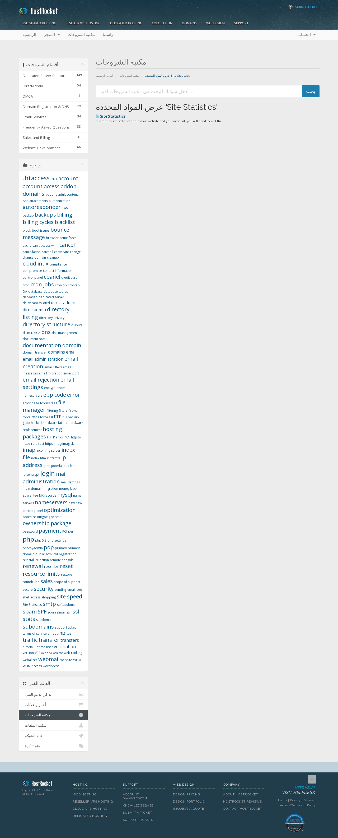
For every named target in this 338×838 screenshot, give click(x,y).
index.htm (38, 458)
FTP (58, 417)
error (73, 394)
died (46, 303)
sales (46, 581)
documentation (42, 345)
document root (34, 339)
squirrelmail (56, 612)
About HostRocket (240, 794)
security (44, 588)
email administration (43, 359)
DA (25, 291)
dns (46, 332)
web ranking (73, 653)
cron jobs (42, 284)
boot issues (40, 230)
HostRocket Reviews (242, 801)
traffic (30, 639)
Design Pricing (186, 794)
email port (71, 373)
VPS (37, 653)
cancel (67, 244)
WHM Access (32, 666)
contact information (58, 270)
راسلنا (108, 34)
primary (61, 548)
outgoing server (49, 517)
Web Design (215, 23)
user (49, 647)
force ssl (46, 417)
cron (26, 285)
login (47, 473)
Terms (282, 800)
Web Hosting (85, 794)
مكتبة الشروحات (81, 34)
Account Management (135, 796)
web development (52, 653)
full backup (71, 417)
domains (56, 352)
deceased (30, 297)
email (71, 352)
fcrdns (45, 403)
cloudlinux (35, 263)
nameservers (51, 502)
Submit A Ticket (137, 812)
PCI (64, 531)
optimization (60, 510)
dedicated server (51, 297)
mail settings (70, 482)
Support (241, 23)
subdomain (44, 619)
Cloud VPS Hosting (90, 808)
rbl (56, 554)
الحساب (306, 34)
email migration (50, 373)
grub (26, 422)
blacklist (65, 222)
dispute (77, 325)
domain (71, 345)
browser (52, 238)
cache (27, 245)
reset (66, 566)
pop (49, 547)
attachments (38, 201)
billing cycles (38, 222)
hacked (36, 422)
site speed (69, 596)
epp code (54, 394)
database (35, 291)
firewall (73, 410)
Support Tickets (138, 820)
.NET (54, 179)
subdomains (38, 626)
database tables (56, 291)
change (75, 252)
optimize (29, 517)
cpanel (52, 276)
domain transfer (35, 352)
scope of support (67, 582)
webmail (48, 659)
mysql (64, 494)
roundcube (31, 582)
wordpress (51, 666)
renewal (33, 566)
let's (66, 466)
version (28, 653)
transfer (49, 639)
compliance (58, 264)
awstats (67, 207)
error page (31, 403)
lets (72, 466)
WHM (77, 660)
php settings (57, 540)
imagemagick (64, 443)
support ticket (65, 627)
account (68, 178)
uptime (40, 647)
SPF (42, 611)
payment (50, 530)
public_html (44, 554)
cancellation (32, 252)
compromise (32, 270)
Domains (189, 23)
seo (79, 589)
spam (30, 611)
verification (65, 646)
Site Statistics (110, 116)
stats (29, 618)
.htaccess (36, 177)
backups (45, 214)
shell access (31, 597)
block (27, 230)
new (72, 503)
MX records (47, 495)
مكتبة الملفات (53, 725)
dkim (26, 333)
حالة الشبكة (53, 735)
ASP (25, 201)
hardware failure (55, 422)
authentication (59, 201)
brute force (68, 238)
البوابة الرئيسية (105, 75)
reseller (51, 566)
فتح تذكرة (53, 746)
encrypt (49, 388)
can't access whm (45, 245)
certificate (61, 252)
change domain (34, 257)
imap (29, 449)
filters (63, 410)
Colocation (162, 23)
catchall (47, 252)
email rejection (41, 379)
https (49, 443)
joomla (56, 466)
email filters (53, 367)
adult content (68, 194)
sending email (65, 589)
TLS (62, 633)
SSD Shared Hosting (39, 23)
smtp (49, 603)
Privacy (295, 800)
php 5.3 (40, 540)
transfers (69, 640)
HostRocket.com (43, 784)
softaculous (65, 604)
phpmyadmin (33, 548)
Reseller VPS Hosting (83, 23)
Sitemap (310, 800)
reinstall (29, 560)
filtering (52, 410)
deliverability (32, 303)
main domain (33, 488)
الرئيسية (29, 34)
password (30, 531)
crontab (74, 285)
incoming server (48, 450)
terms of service (35, 633)
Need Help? (294, 790)
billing (64, 214)
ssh (69, 612)
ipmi (47, 466)
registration (67, 554)
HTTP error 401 (58, 437)
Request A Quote (188, 808)
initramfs (53, 458)
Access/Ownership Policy (298, 805)
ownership (36, 523)
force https (31, 417)
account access (41, 186)
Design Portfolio (189, 801)
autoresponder (42, 206)
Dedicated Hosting (126, 23)
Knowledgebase (138, 805)
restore (66, 574)
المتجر (52, 34)
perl (71, 531)
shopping (48, 597)
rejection (42, 560)
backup (28, 215)
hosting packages (42, 432)
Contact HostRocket (242, 808)
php (28, 539)
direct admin (63, 302)
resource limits (41, 573)
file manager (44, 406)
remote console (62, 560)
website (66, 660)
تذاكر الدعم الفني (53, 694)
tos (69, 633)
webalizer (30, 660)
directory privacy (51, 317)
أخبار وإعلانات (53, 705)
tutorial (28, 647)
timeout (53, 633)
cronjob (61, 285)
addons (51, 194)
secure (28, 589)
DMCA (35, 333)
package (61, 523)
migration (51, 488)
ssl (76, 611)
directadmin (34, 310)
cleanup (53, 257)
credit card (69, 277)
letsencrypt (31, 474)
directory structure (46, 324)
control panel (33, 277)
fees (54, 403)
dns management (65, 333)
